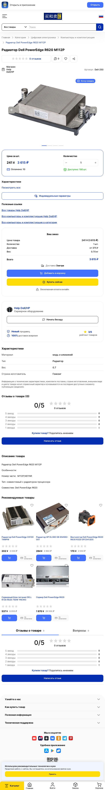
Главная (6, 37)
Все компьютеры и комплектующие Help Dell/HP (29, 216)
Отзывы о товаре (30, 630)
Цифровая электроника (43, 37)
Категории (20, 37)
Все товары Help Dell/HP (15, 209)
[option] (52, 110)
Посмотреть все (11, 187)
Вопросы (81, 630)
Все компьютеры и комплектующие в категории (29, 222)
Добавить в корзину (52, 272)
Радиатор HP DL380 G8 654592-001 (52, 538)
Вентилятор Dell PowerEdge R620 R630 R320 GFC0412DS (86, 538)
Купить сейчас (52, 281)
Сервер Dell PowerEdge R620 (50, 597)
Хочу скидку (85, 80)
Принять (52, 774)
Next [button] (93, 109)
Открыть (95, 4)
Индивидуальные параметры (52, 195)
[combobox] (16, 27)
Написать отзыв (52, 440)
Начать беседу (53, 319)
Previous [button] (11, 109)
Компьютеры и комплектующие (78, 37)
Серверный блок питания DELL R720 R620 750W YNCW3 (17, 598)
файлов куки (65, 769)
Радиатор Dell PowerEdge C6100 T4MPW (18, 538)
